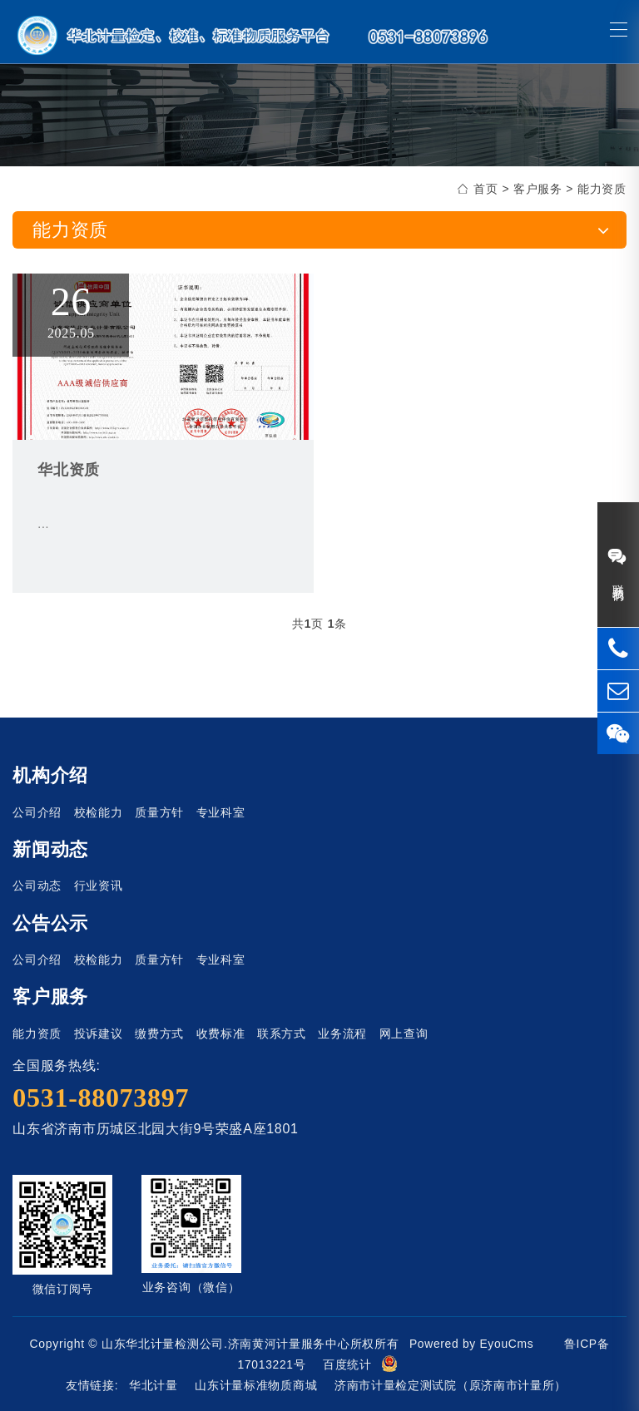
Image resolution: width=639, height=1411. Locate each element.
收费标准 (220, 1033)
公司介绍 (37, 812)
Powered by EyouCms (469, 1343)
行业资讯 (98, 885)
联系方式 (281, 1033)
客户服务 (537, 188)
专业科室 (220, 812)
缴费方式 (159, 1033)
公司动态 (37, 885)
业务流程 (342, 1033)
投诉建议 (98, 1033)
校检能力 (98, 812)
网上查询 (403, 1033)
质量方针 (159, 812)
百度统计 (347, 1364)
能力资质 (602, 188)
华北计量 (153, 1385)
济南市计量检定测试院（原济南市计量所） (450, 1385)
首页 (485, 188)
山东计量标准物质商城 (256, 1385)
